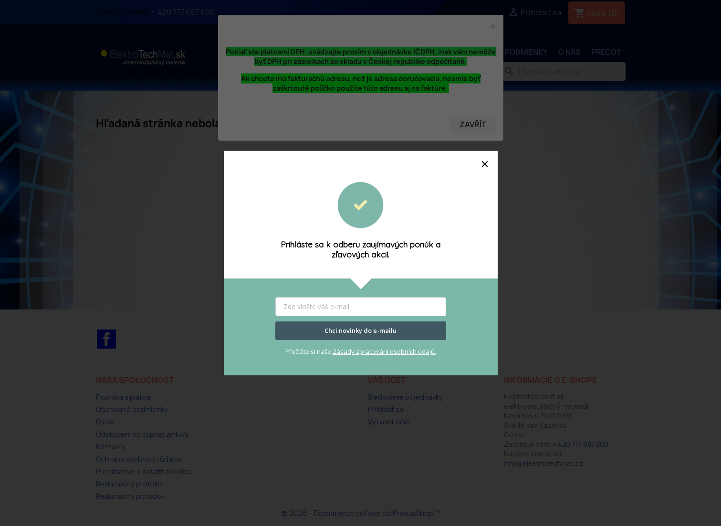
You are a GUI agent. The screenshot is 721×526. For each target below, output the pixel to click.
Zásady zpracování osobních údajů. (384, 351)
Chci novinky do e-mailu (360, 330)
